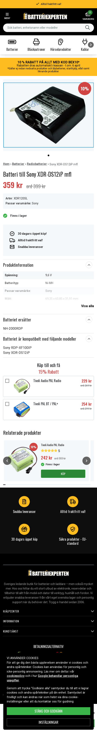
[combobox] (48, 28)
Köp (63, 473)
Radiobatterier (37, 164)
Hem (6, 164)
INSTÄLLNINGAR (48, 722)
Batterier (18, 164)
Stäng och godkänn (48, 711)
